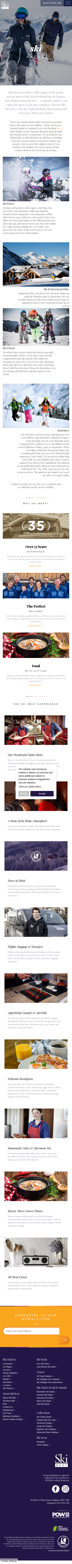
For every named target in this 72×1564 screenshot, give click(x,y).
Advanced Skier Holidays (47, 1432)
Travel (40, 1372)
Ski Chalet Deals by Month (52, 1387)
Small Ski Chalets (44, 1423)
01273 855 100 (52, 3)
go (65, 1340)
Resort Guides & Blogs (13, 1419)
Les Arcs (6, 1370)
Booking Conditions (11, 1416)
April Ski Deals (43, 1404)
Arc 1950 (7, 1376)
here (59, 128)
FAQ (5, 1404)
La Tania (6, 1385)
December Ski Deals (46, 1392)
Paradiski (41, 1442)
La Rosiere (7, 1364)
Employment (8, 1410)
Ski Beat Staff (9, 1401)
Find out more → (36, 566)
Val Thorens (8, 1388)
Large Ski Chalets (44, 1426)
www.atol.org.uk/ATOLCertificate (58, 1550)
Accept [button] (42, 793)
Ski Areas (42, 1437)
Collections (43, 1413)
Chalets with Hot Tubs (46, 1420)
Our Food (7, 1413)
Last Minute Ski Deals (46, 1367)
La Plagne (7, 1367)
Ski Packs (42, 1359)
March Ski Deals (44, 1401)
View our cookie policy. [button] (30, 786)
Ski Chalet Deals (44, 1417)
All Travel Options (44, 1376)
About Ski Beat (11, 1393)
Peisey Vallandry (10, 1373)
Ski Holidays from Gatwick (48, 1379)
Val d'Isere (7, 1382)
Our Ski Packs (43, 1364)
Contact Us (7, 1407)
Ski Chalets (9, 1359)
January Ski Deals (44, 1395)
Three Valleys (43, 1445)
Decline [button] (23, 793)
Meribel (6, 1379)
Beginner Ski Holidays (46, 1429)
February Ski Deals (45, 1398)
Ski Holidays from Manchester (50, 1382)
